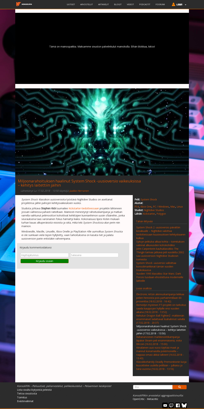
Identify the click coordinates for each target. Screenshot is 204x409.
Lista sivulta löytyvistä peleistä (34, 389)
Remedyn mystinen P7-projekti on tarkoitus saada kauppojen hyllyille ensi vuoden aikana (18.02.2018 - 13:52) (161, 308)
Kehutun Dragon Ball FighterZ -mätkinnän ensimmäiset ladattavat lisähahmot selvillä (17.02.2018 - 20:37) (160, 319)
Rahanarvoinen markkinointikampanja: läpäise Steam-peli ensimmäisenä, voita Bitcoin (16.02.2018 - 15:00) (159, 340)
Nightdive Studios (154, 210)
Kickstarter (149, 213)
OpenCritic (139, 399)
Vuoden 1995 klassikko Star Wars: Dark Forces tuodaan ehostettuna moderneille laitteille (159, 277)
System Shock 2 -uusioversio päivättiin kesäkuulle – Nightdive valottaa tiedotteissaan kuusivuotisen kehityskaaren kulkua (160, 233)
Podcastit (144, 4)
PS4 (137, 206)
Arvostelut (86, 4)
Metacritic (152, 399)
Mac (172, 206)
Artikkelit (103, 4)
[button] (178, 5)
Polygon (161, 213)
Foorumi (160, 4)
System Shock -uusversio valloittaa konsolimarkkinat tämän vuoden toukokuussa (156, 266)
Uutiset (71, 4)
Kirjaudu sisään (44, 261)
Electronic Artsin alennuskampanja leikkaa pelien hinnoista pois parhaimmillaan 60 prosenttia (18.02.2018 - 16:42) (160, 298)
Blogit (118, 4)
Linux (180, 206)
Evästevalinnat (25, 401)
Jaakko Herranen (79, 190)
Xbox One (146, 206)
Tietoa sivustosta (27, 393)
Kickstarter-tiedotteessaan (84, 208)
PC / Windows (161, 206)
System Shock (149, 199)
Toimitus (22, 397)
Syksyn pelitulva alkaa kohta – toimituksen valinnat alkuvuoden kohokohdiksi (160, 243)
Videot (130, 4)
